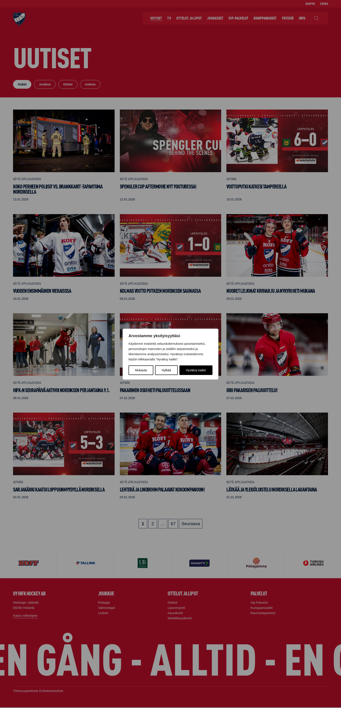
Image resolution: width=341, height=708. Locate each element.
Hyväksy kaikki (196, 370)
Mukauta (141, 370)
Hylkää (166, 370)
